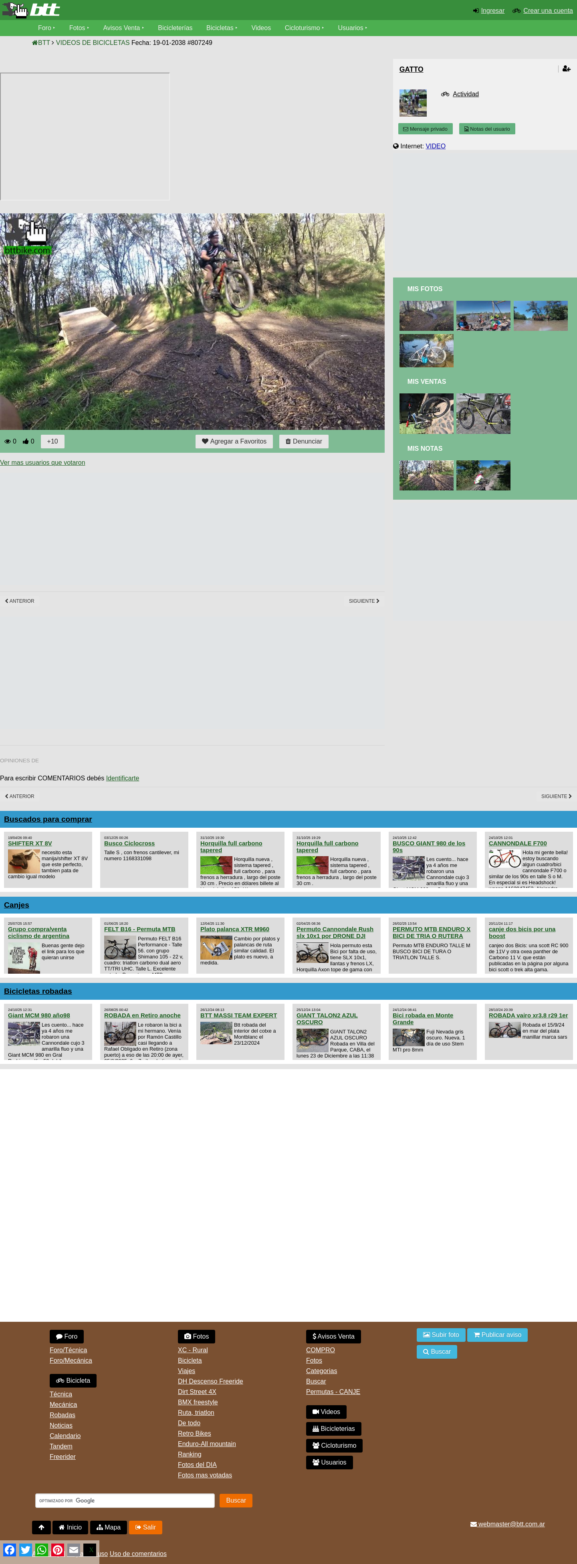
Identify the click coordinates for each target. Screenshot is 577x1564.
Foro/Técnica (68, 1350)
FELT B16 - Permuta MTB (140, 929)
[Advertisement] (146, 529)
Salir (145, 1527)
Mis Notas (425, 448)
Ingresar (493, 10)
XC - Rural (193, 1350)
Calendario (65, 1435)
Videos (261, 27)
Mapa (109, 1527)
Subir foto (441, 1334)
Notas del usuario (487, 129)
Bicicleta (73, 1380)
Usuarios (350, 27)
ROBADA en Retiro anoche (142, 1015)
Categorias (321, 1370)
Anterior (19, 601)
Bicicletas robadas (38, 991)
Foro (44, 27)
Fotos (77, 27)
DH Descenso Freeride (210, 1381)
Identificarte (122, 778)
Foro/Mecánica (71, 1360)
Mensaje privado (425, 129)
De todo (189, 1423)
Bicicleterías (175, 27)
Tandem (61, 1446)
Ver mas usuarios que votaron (42, 462)
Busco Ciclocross (129, 843)
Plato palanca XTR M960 (234, 929)
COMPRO (320, 1350)
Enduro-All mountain (207, 1443)
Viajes (186, 1370)
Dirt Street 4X (197, 1391)
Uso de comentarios (138, 1553)
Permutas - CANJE (333, 1391)
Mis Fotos (425, 289)
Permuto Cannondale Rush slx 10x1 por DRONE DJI (335, 932)
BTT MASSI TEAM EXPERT (238, 1015)
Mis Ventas (427, 381)
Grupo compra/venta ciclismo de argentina (38, 932)
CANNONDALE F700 (518, 843)
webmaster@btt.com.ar (507, 1524)
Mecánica (63, 1404)
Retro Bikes (194, 1433)
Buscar (316, 1381)
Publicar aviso (497, 1334)
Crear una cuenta (548, 10)
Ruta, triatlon (196, 1412)
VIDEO (436, 146)
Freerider (63, 1456)
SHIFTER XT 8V (30, 843)
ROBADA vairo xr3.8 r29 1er (528, 1015)
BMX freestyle (198, 1402)
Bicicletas (221, 27)
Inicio (70, 1527)
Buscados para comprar (48, 819)
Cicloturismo (302, 27)
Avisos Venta (121, 27)
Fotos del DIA (197, 1464)
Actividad (466, 94)
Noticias (61, 1425)
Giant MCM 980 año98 (39, 1015)
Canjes (16, 905)
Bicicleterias (334, 1428)
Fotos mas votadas (205, 1475)
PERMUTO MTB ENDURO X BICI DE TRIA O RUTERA (431, 932)
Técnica (61, 1394)
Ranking (190, 1454)
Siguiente (364, 601)
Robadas (62, 1415)
